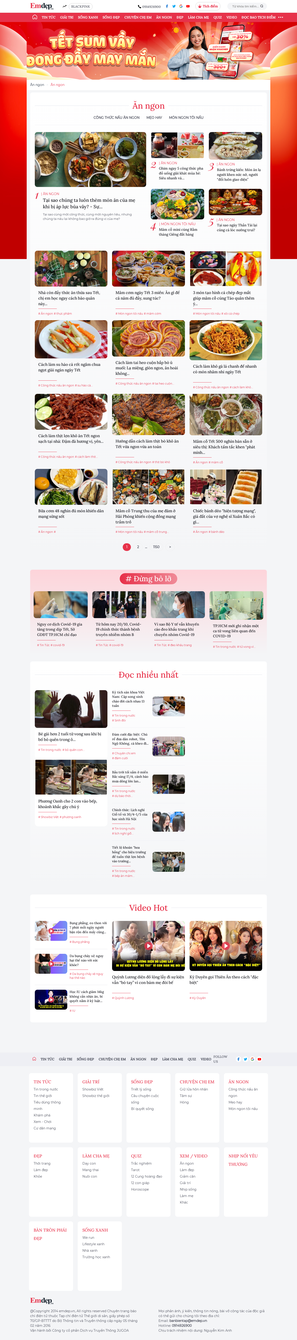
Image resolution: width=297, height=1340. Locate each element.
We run (88, 1238)
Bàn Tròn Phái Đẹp (50, 1234)
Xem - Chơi (43, 1122)
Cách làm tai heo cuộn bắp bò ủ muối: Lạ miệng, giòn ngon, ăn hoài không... (147, 368)
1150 (156, 547)
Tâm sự (186, 1096)
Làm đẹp (41, 1170)
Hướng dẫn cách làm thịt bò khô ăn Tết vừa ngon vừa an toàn (147, 444)
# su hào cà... (84, 385)
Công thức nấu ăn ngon (116, 118)
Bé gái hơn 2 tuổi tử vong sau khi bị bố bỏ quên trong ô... (69, 736)
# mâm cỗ (216, 462)
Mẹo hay (154, 118)
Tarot (135, 1170)
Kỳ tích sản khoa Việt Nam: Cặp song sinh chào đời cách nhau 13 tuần (128, 699)
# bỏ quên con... (73, 750)
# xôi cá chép (230, 313)
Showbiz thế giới (96, 1096)
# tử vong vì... (246, 646)
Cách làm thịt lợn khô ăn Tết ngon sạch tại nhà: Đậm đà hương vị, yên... (70, 438)
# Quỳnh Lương (123, 998)
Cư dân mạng (45, 1128)
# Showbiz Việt (48, 817)
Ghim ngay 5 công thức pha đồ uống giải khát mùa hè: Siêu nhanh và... (181, 173)
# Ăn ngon (45, 313)
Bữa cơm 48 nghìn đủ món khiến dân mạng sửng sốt (71, 513)
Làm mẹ (186, 1196)
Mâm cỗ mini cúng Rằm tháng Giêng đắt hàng (178, 232)
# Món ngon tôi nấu (129, 313)
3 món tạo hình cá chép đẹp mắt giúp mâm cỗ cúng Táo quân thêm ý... (223, 298)
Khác (184, 1202)
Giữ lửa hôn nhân (194, 1089)
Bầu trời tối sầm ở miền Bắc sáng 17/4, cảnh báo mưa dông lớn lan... (130, 776)
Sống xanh (88, 17)
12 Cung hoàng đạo (146, 1176)
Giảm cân (187, 1176)
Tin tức (48, 17)
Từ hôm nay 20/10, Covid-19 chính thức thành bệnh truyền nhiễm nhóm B (118, 629)
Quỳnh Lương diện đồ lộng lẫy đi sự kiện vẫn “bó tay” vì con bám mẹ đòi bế (148, 979)
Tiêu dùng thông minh (47, 1105)
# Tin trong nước (224, 646)
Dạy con (89, 1163)
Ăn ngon (164, 17)
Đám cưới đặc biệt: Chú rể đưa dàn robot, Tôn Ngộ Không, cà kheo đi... (130, 739)
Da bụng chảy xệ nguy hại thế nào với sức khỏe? (86, 960)
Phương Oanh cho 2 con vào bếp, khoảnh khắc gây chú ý (67, 804)
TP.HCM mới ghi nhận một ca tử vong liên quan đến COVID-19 (236, 630)
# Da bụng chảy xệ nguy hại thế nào (86, 976)
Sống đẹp (111, 17)
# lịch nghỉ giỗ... (123, 833)
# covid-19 (58, 645)
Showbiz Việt (92, 1089)
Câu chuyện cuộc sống (145, 1099)
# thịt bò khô (161, 462)
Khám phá (42, 1115)
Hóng (184, 1102)
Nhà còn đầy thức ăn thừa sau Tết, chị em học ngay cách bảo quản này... (69, 298)
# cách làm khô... (241, 387)
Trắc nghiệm (141, 1163)
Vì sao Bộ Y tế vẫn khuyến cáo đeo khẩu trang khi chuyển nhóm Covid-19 (176, 629)
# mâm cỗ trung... (156, 532)
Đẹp (180, 17)
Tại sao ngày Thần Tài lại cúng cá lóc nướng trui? (237, 227)
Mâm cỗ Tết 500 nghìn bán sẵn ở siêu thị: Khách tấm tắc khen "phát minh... (224, 447)
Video (231, 17)
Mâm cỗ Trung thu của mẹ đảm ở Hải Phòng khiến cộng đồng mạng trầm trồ (146, 516)
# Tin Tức (43, 645)
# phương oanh (70, 817)
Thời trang (42, 1163)
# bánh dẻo (216, 532)
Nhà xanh (89, 1250)
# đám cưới (120, 758)
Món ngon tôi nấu (186, 118)
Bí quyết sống (142, 1109)
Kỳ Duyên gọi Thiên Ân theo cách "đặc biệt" (224, 979)
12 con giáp (140, 1183)
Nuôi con (89, 1176)
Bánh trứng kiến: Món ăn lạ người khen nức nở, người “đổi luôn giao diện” (239, 175)
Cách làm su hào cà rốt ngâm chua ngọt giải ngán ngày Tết (69, 367)
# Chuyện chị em (124, 753)
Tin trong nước (46, 1089)
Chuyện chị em (138, 17)
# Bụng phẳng (80, 942)
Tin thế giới (43, 1096)
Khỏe (38, 1176)
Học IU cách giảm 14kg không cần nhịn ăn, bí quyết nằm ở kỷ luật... (87, 996)
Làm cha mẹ (198, 17)
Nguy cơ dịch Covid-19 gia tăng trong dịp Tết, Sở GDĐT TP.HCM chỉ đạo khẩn (59, 630)
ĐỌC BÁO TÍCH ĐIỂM (258, 17)
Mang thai (90, 1170)
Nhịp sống (188, 1189)
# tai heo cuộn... (163, 383)
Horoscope (140, 1189)
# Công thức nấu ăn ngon (56, 385)
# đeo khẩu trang (180, 645)
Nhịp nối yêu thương (243, 1160)
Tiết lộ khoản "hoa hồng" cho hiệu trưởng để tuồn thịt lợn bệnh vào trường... (129, 854)
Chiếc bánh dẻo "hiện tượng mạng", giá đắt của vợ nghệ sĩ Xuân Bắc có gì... (224, 516)
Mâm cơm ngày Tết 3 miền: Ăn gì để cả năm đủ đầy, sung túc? (148, 295)
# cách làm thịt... (86, 456)
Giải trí (66, 17)
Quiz (217, 17)
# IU (72, 1010)
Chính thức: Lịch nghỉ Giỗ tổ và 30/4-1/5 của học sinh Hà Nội (129, 814)
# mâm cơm (152, 313)
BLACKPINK (80, 6)
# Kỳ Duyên (198, 998)
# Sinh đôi (119, 720)
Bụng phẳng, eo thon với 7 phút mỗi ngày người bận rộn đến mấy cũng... (88, 927)
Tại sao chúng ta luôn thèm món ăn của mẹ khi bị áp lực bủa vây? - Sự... (89, 203)
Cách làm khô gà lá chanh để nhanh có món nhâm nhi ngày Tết (225, 369)
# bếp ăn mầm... (123, 876)
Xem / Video (193, 1156)
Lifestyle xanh (93, 1244)
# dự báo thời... (122, 796)
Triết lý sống (141, 1089)
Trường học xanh (96, 1257)
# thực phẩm (63, 313)
